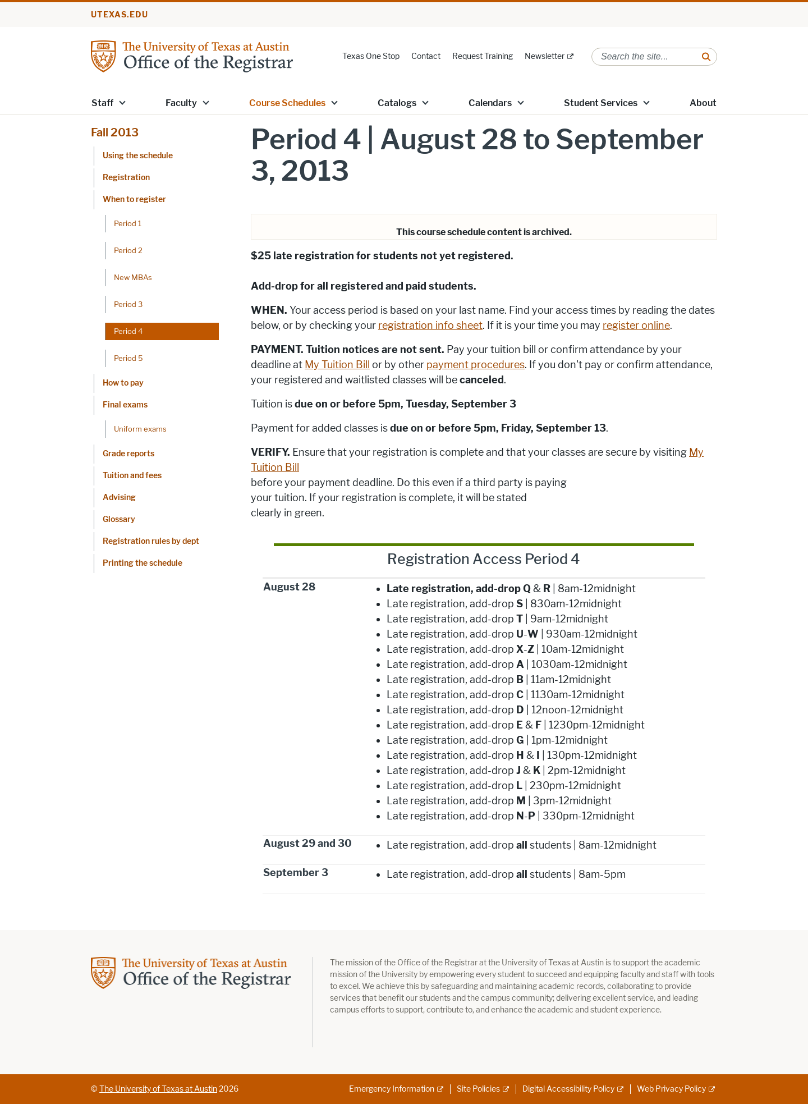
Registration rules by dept (151, 541)
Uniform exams (140, 428)
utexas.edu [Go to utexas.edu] (119, 15)
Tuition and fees (132, 475)
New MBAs (133, 277)
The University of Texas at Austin (158, 1089)
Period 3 (128, 304)
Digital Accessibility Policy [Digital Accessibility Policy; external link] (568, 1089)
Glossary (119, 519)
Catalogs (397, 103)
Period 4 (128, 331)
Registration (126, 177)
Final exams (125, 405)
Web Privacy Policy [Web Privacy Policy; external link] (671, 1089)
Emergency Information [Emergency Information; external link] (391, 1089)
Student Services (600, 103)
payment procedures (475, 365)
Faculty (181, 103)
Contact (425, 56)
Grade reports (128, 454)
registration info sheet (430, 325)
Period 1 (127, 223)
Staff (102, 103)
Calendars (490, 103)
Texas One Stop (371, 56)
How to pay (123, 383)
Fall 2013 (115, 132)
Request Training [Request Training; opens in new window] (482, 56)
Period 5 (128, 358)
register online (636, 325)
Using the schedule (138, 156)
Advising (119, 497)
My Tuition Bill (337, 365)
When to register (134, 199)
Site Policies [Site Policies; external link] (478, 1089)
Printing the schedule (142, 563)
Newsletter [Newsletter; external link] (544, 56)
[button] (122, 102)
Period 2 (128, 250)
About (703, 103)
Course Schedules (287, 103)
